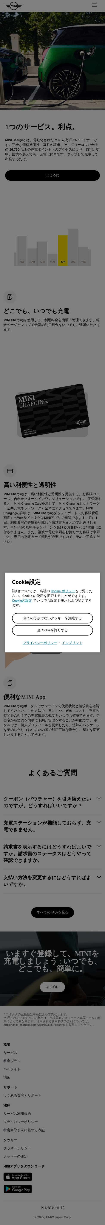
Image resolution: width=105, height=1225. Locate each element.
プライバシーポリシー (40, 643)
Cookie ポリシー (63, 591)
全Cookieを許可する (52, 630)
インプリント (72, 643)
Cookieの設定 (22, 601)
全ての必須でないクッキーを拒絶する (52, 618)
